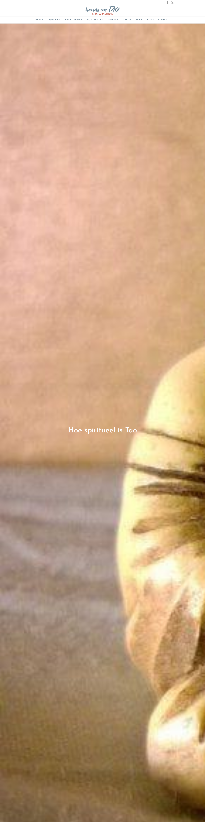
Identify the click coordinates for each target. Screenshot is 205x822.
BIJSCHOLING (95, 20)
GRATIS (127, 20)
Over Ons (54, 20)
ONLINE (113, 20)
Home (39, 20)
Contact (164, 20)
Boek (139, 20)
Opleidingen (73, 20)
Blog (150, 20)
